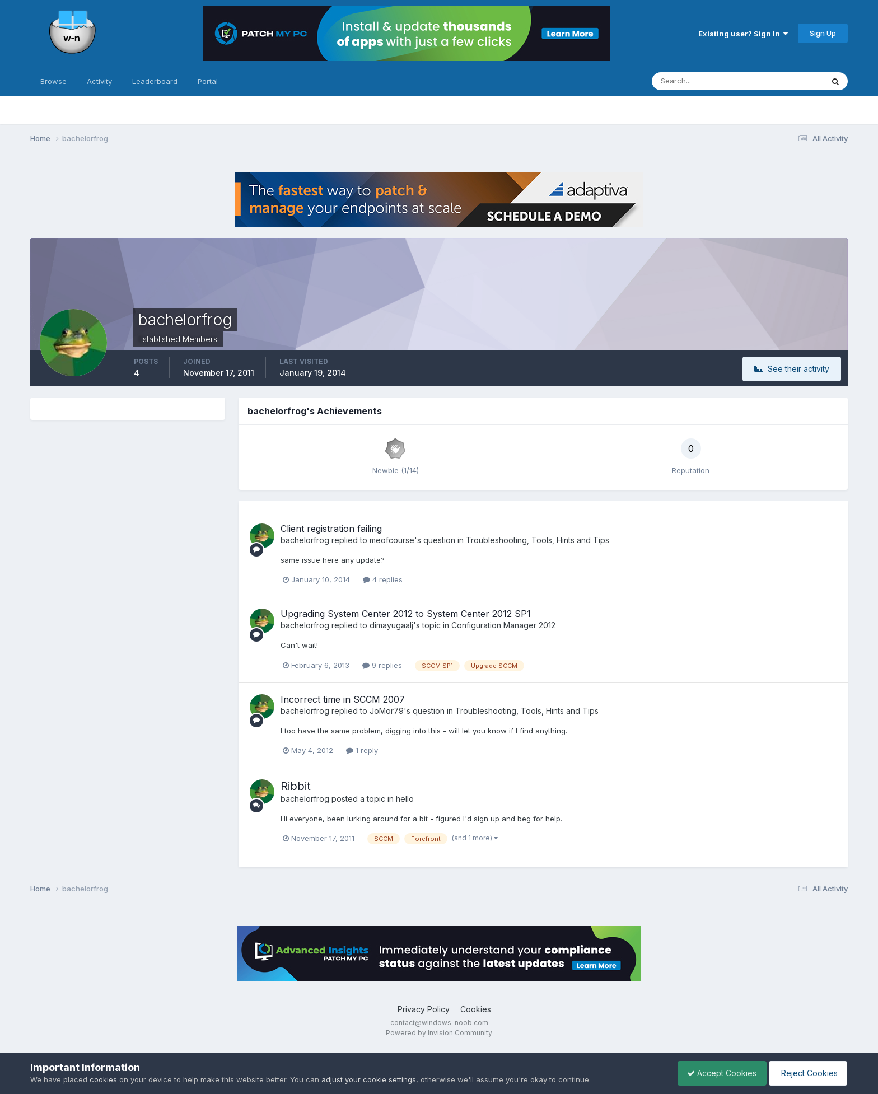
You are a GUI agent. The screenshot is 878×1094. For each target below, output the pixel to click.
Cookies (475, 1009)
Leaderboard (155, 81)
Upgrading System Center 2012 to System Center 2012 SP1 (406, 613)
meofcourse (392, 540)
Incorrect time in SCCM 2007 (343, 699)
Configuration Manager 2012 (503, 625)
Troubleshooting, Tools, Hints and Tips (537, 540)
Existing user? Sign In (743, 33)
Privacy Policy (424, 1009)
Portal (208, 81)
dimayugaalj (391, 625)
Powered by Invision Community (439, 1032)
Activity (99, 81)
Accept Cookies (716, 1073)
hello (405, 798)
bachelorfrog (305, 540)
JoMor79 (387, 711)
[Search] (701, 81)
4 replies (383, 579)
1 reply (362, 750)
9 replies (382, 665)
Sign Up (823, 33)
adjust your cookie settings (368, 1079)
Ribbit (296, 786)
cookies (103, 1079)
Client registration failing (331, 528)
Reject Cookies (806, 1073)
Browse (53, 81)
